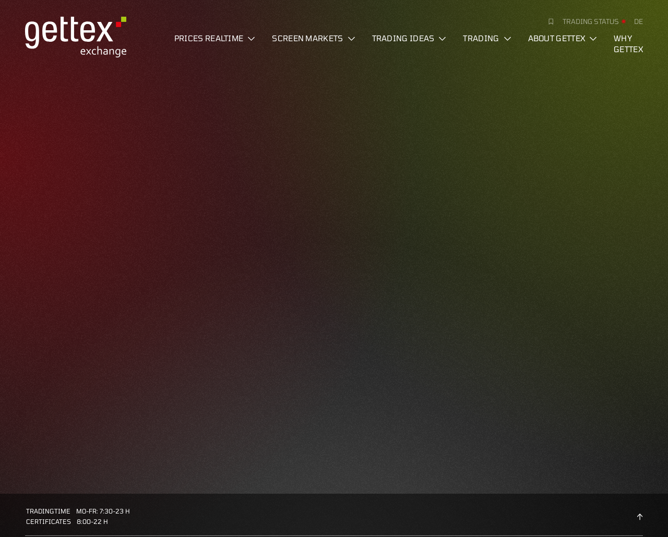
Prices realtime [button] (215, 38)
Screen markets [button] (313, 38)
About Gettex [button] (563, 38)
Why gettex (628, 43)
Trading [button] (487, 38)
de (638, 21)
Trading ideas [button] (409, 38)
